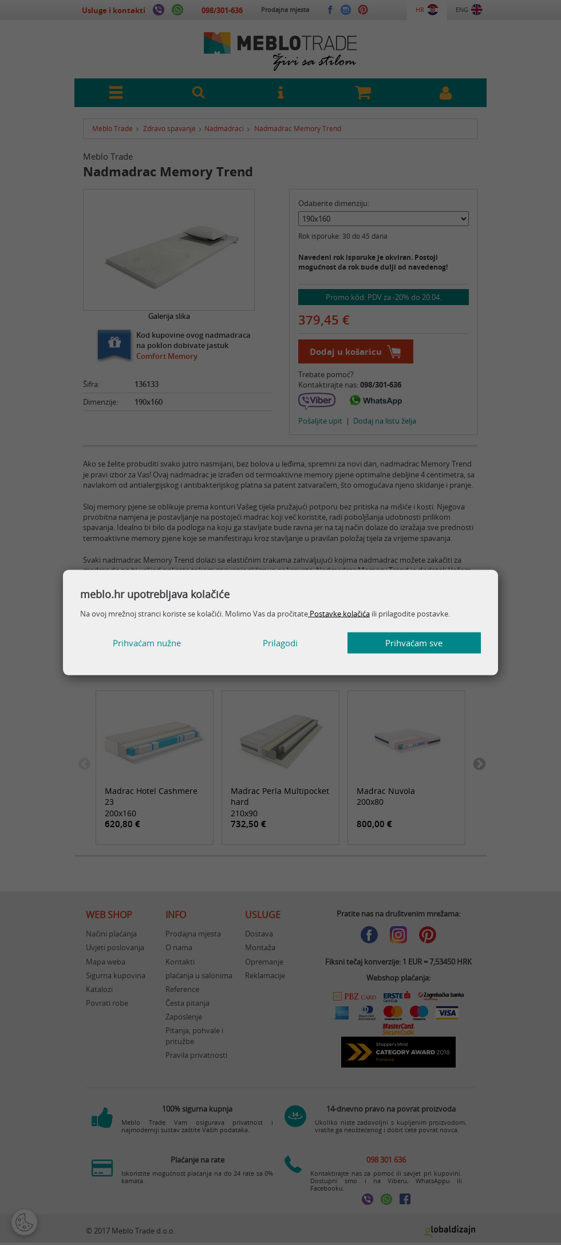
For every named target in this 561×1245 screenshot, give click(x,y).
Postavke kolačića (339, 613)
